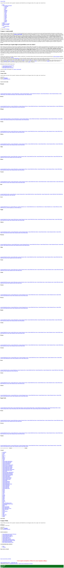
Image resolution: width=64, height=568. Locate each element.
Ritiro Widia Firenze (21, 345)
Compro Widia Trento (57, 269)
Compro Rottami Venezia (43, 445)
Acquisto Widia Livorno (15, 357)
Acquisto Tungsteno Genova (23, 395)
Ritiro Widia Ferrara (21, 433)
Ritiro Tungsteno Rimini (13, 320)
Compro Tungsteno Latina (49, 282)
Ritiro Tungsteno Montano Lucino (7, 542)
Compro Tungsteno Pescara (51, 307)
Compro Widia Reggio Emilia (14, 408)
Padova (3, 498)
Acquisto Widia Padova (14, 143)
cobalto (12, 57)
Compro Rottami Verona (42, 131)
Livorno (3, 494)
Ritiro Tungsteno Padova (14, 144)
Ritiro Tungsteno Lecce (11, 207)
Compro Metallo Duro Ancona (33, 294)
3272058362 (6, 528)
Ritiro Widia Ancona (24, 295)
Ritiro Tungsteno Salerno (17, 232)
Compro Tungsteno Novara (6, 478)
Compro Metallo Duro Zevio (7, 66)
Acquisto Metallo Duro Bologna (5, 118)
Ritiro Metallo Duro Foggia (4, 220)
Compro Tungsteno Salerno (51, 231)
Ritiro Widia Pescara (24, 308)
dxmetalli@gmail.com (6, 529)
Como (3, 460)
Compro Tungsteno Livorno (52, 357)
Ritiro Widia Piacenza (25, 245)
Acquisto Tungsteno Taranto (23, 181)
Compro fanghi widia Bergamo (7, 461)
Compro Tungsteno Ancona (51, 294)
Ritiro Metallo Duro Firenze (4, 345)
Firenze (3, 490)
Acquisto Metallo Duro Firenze (5, 344)
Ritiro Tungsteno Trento (11, 270)
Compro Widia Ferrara (59, 432)
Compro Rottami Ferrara (42, 432)
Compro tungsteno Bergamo (6, 477)
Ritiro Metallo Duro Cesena (4, 333)
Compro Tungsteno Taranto (51, 181)
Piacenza (3, 501)
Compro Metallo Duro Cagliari (7, 467)
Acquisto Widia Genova (15, 395)
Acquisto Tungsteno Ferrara (23, 432)
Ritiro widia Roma (5, 509)
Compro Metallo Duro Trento (32, 269)
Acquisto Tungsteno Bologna (24, 118)
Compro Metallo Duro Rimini (32, 319)
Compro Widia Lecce (56, 206)
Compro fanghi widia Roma (6, 462)
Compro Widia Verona (58, 131)
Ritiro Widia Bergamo (28, 94)
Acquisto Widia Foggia (14, 219)
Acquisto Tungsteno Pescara (23, 307)
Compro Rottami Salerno (42, 231)
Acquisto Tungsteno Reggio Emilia (28, 407)
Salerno (3, 510)
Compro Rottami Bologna (44, 118)
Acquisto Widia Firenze (14, 344)
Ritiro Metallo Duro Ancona (7, 295)
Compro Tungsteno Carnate (6, 536)
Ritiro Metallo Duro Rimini (4, 320)
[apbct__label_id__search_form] (18, 448)
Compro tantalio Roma (6, 476)
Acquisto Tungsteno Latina (22, 282)
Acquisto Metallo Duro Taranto (5, 181)
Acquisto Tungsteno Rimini (22, 319)
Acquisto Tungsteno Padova (23, 143)
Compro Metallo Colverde (6, 538)
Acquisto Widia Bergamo (15, 93)
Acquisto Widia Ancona (14, 294)
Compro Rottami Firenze (42, 344)
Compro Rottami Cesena (42, 332)
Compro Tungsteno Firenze (51, 344)
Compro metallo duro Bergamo (7, 466)
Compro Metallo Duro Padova (33, 143)
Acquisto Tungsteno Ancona (23, 294)
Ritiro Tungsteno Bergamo (20, 94)
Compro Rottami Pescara (42, 307)
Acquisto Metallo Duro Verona (5, 131)
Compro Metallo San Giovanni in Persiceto (9, 534)
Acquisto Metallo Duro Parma (5, 420)
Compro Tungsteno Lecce (48, 206)
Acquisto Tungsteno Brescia (23, 106)
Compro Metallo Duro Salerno (33, 231)
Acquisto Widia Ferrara (14, 432)
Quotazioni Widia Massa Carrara (7, 503)
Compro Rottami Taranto (42, 181)
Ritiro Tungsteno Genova (17, 396)
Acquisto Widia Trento (14, 269)
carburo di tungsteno (56, 56)
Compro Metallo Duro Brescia (33, 106)
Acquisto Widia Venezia (15, 445)
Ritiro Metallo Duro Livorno (8, 358)
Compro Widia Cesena (59, 332)
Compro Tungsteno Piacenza (53, 244)
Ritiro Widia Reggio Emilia (45, 408)
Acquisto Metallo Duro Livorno (5, 357)
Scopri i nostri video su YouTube (7, 558)
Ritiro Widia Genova (24, 396)
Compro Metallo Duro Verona (32, 131)
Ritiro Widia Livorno (25, 358)
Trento (3, 512)
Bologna (3, 457)
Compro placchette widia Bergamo (8, 472)
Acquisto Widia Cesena (14, 332)
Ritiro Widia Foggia (21, 220)
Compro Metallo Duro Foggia (32, 219)
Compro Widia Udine (56, 156)
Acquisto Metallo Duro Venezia (5, 445)
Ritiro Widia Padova (21, 144)
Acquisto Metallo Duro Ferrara (5, 432)
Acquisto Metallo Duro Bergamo (5, 93)
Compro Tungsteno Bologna (52, 118)
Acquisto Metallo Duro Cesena (5, 332)
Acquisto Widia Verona (14, 131)
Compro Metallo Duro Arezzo (32, 382)
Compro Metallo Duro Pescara (33, 307)
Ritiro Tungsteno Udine (11, 157)
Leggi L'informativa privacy (5, 562)
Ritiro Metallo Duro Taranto (4, 182)
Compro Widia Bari (53, 194)
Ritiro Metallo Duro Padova (4, 144)
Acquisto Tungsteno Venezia (23, 445)
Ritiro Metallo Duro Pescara (7, 308)
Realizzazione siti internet (14, 563)
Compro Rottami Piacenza (44, 244)
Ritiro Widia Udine (18, 157)
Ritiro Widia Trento (19, 270)
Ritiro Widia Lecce (18, 207)
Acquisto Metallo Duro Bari (4, 194)
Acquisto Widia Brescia (14, 106)
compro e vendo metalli (18, 34)
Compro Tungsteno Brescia (51, 106)
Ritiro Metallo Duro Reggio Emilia (24, 408)
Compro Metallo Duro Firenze (33, 344)
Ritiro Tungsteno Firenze (14, 345)
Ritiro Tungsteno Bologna (17, 119)
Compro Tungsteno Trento (49, 269)
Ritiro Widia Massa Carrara (6, 508)
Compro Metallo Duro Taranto (33, 181)
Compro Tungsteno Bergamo (54, 93)
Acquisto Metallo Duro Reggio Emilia (6, 407)
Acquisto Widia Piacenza (15, 244)
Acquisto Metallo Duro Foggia (5, 219)
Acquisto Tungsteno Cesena (23, 332)
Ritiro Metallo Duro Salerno (7, 232)
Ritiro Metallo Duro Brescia (4, 107)
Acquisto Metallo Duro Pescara (5, 307)
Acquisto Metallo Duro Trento (5, 269)
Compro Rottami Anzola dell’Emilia (8, 65)
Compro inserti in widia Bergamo (7, 464)
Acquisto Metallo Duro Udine (5, 156)
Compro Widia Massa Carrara (7, 483)
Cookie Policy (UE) (14, 562)
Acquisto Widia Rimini (14, 319)
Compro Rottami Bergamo (44, 93)
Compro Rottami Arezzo (42, 382)
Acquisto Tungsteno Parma (22, 420)
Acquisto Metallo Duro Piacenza (5, 244)
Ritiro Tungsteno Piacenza (18, 245)
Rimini (3, 505)
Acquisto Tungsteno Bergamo (24, 93)
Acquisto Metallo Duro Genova (5, 395)
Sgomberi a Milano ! (43, 560)
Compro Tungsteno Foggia (50, 219)
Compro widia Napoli (5, 485)
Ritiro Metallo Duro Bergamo (10, 94)
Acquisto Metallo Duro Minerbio (7, 535)
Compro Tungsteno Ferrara (50, 432)
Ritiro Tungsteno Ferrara (14, 433)
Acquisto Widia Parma (14, 420)
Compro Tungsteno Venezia (51, 445)
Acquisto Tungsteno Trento (22, 269)
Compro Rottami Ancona (42, 294)
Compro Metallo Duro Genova (33, 395)
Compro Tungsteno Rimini (50, 319)
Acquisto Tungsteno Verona (22, 131)
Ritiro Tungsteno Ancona (17, 295)
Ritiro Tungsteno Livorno (17, 358)
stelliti (29, 61)
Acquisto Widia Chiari (6, 537)
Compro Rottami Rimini (41, 319)
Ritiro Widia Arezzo (21, 383)
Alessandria (4, 452)
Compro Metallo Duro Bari (29, 194)
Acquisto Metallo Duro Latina (5, 282)
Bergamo (3, 455)
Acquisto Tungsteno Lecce (22, 206)
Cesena (3, 459)
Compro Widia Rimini (58, 319)
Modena (3, 495)
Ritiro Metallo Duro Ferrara (4, 433)
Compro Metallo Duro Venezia (33, 445)
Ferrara (3, 489)
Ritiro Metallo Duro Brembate (7, 541)
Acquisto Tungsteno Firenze (23, 344)
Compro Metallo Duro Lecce (31, 206)
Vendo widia (4, 514)
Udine (3, 513)
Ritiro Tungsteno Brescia (14, 107)
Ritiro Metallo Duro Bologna (8, 119)
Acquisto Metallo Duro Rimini (5, 319)
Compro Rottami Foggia (41, 219)
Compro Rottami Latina (41, 282)
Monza (3, 496)
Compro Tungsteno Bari (45, 194)
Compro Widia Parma (57, 420)
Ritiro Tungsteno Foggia (13, 220)
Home (3, 546)
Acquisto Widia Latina (14, 282)
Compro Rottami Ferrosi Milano (7, 474)
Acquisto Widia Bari (13, 194)
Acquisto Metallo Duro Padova (5, 143)
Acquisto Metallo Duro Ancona (5, 294)
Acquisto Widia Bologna (15, 118)
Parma (3, 499)
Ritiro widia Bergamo (5, 507)
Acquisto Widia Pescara (14, 307)
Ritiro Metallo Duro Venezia (7, 446)
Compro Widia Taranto (59, 181)
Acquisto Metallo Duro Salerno (5, 231)
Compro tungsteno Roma (6, 479)
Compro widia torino (5, 487)
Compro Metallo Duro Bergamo (35, 93)
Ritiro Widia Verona (21, 132)
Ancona (3, 453)
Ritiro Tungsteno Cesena (14, 333)
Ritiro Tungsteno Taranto (14, 182)
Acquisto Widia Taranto (14, 181)
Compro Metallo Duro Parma (31, 420)
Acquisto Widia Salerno (14, 231)
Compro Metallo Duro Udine (31, 156)
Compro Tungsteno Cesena (50, 332)
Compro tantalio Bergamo (6, 475)
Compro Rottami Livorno (43, 357)
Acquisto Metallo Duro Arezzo (5, 382)
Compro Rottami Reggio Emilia (52, 407)
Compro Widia (2, 1)
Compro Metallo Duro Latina (31, 282)
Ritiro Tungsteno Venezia (17, 446)
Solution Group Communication (23, 563)
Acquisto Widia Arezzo (14, 382)
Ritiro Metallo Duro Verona (4, 132)
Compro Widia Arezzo (58, 382)
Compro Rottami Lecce (40, 206)
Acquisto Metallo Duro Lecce (5, 206)
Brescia (3, 458)
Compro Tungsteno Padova (50, 143)
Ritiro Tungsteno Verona (14, 132)
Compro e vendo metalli (17, 69)
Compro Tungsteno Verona (50, 131)
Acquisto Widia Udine (14, 156)
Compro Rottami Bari (37, 194)
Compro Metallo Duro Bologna (34, 118)
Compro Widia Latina (57, 282)
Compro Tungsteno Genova (51, 395)
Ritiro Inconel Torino (5, 506)
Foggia (3, 491)
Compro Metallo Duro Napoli (7, 468)
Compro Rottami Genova (43, 395)
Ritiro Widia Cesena (21, 333)
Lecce (3, 493)
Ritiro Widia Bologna (25, 119)
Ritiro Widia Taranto (21, 182)
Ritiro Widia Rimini (21, 320)
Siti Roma (31, 563)
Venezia (3, 515)
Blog (5, 69)
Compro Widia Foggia (58, 219)
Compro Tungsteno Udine (48, 156)
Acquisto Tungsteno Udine (22, 156)
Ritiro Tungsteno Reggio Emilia (36, 408)
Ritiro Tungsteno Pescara (17, 308)
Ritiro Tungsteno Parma (11, 421)
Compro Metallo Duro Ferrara (33, 432)
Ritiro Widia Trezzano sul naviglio (7, 67)
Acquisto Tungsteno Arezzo (22, 382)
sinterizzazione (16, 58)
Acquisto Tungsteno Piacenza (24, 244)
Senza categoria (4, 511)
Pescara (3, 500)
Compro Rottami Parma (41, 420)
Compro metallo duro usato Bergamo (8, 469)
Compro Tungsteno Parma (49, 420)
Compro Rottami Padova (42, 143)
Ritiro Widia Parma (18, 421)
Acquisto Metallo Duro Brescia (5, 106)
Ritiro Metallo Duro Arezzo (4, 383)
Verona (3, 516)
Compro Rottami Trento (41, 269)
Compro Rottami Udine (40, 156)
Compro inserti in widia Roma (7, 465)
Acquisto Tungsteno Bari (21, 194)
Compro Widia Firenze (59, 344)
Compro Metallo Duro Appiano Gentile (8, 540)
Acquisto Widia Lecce (13, 206)
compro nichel (4, 471)
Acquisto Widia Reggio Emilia (18, 407)
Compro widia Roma (5, 486)
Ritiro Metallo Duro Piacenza (8, 245)
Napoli (3, 497)
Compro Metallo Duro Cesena (33, 332)
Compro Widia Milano (6, 484)
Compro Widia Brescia (59, 106)
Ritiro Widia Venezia (24, 446)
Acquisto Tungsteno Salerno (23, 231)
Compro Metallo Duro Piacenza (35, 244)
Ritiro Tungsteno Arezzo (14, 383)
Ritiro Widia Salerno (24, 232)
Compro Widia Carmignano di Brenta (8, 539)
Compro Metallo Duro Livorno (34, 357)
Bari (3, 454)
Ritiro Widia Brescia (21, 107)
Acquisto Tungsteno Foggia (22, 219)
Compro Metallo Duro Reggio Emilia (41, 407)
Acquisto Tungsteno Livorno (23, 357)
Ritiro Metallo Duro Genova (7, 396)
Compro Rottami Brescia (42, 106)
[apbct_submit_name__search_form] (26, 448)
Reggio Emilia (4, 504)
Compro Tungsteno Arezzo (50, 382)
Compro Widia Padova (59, 143)
